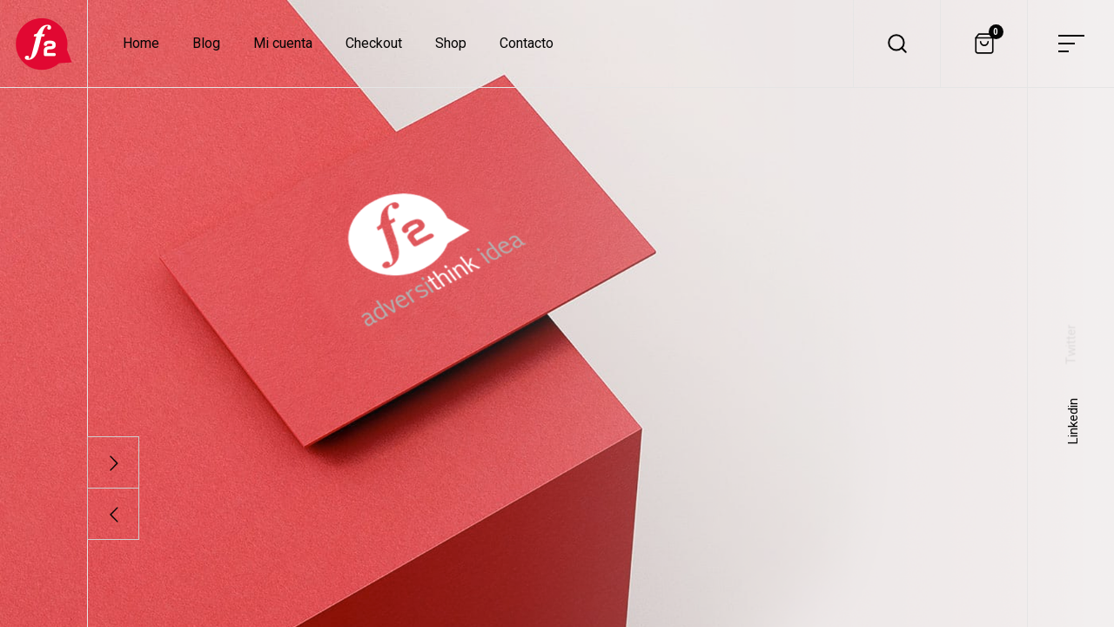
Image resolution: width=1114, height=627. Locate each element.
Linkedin (1073, 421)
